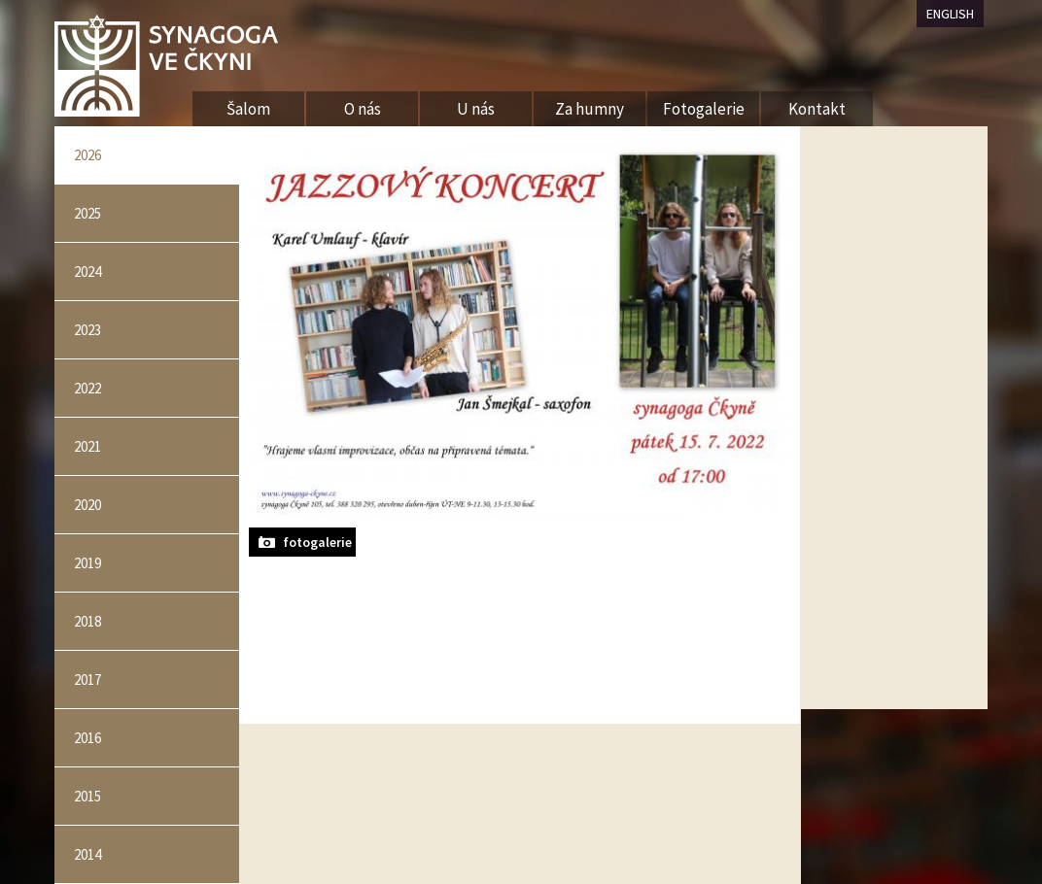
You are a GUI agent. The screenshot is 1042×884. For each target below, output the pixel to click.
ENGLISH (950, 13)
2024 (87, 271)
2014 (87, 854)
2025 (87, 213)
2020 (87, 504)
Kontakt (817, 108)
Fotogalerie (704, 108)
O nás (362, 108)
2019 (87, 563)
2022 (87, 388)
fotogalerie (317, 542)
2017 (87, 679)
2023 (87, 330)
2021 (87, 446)
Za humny (589, 108)
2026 (87, 155)
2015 (87, 796)
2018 (87, 621)
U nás (476, 108)
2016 (87, 738)
